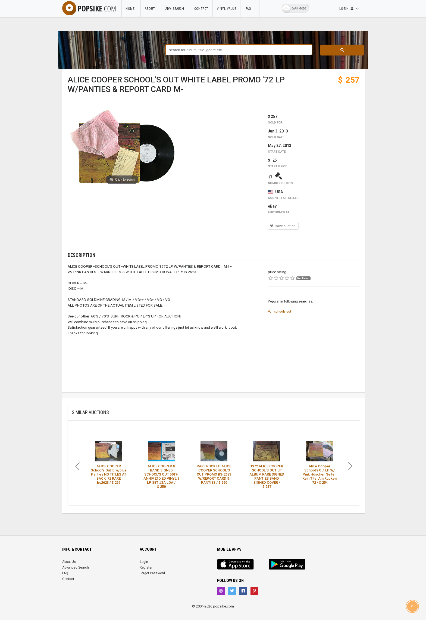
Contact (201, 9)
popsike (89, 8)
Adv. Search (175, 9)
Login (144, 562)
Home (131, 9)
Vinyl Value (226, 9)
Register (146, 567)
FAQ (250, 9)
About (151, 9)
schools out (279, 311)
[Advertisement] (314, 354)
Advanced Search (75, 567)
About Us (69, 562)
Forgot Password (152, 573)
